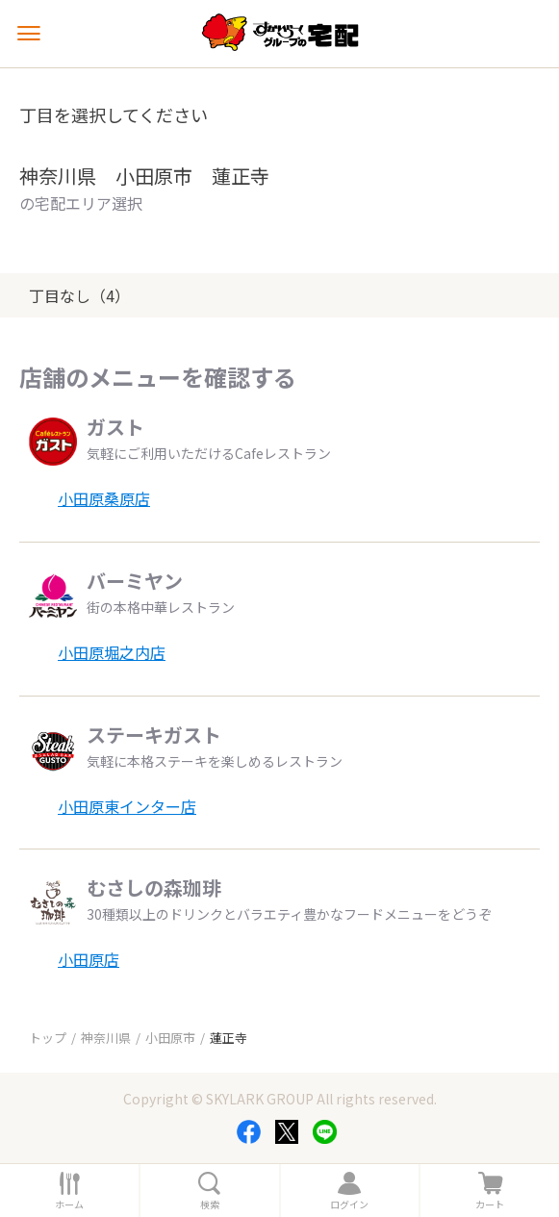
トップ (47, 1037)
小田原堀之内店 (111, 652)
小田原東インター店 (127, 806)
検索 (209, 1204)
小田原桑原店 (104, 498)
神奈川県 (106, 1037)
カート (489, 1204)
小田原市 (170, 1037)
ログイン (349, 1204)
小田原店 (88, 959)
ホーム (69, 1204)
